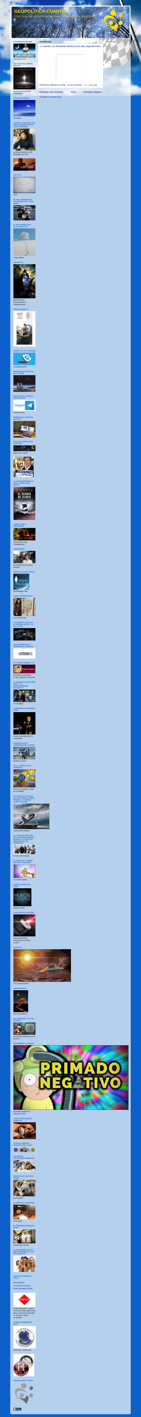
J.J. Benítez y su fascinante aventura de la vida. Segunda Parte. (70, 46)
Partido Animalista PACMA (22, 1288)
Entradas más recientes (51, 92)
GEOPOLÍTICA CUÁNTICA (42, 11)
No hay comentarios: (75, 85)
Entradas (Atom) (56, 97)
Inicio (73, 92)
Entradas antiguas (92, 92)
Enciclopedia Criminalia (21, 1286)
